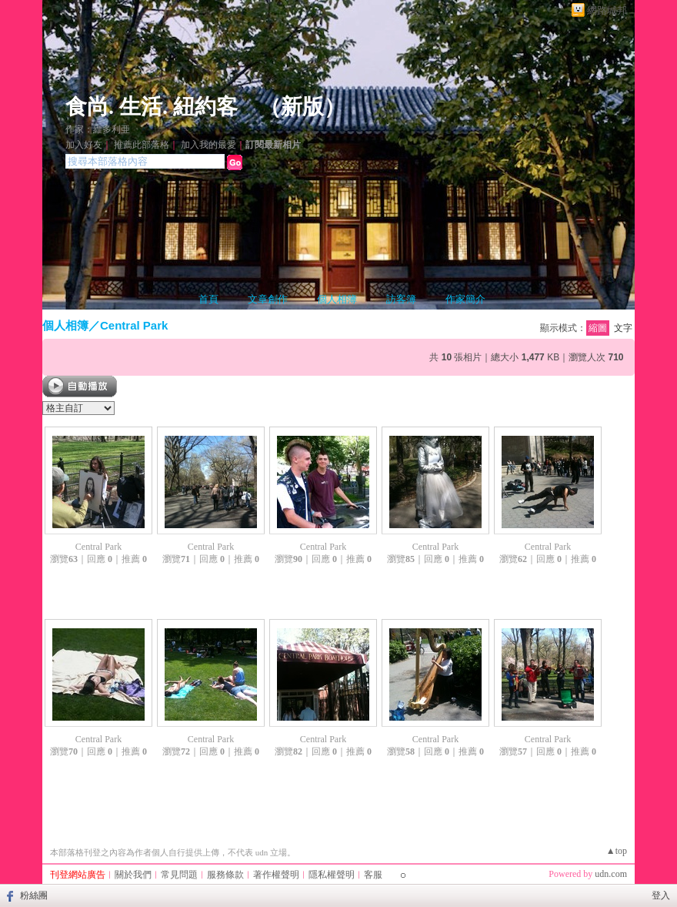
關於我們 (133, 874)
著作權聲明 (276, 874)
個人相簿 (337, 299)
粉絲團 (34, 895)
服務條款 (225, 874)
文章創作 (268, 299)
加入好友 (83, 144)
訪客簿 (401, 299)
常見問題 (179, 874)
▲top (616, 850)
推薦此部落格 (141, 144)
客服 (373, 874)
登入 (661, 895)
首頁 (208, 299)
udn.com (611, 874)
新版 (302, 107)
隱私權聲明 (331, 874)
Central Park (134, 325)
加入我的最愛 (208, 144)
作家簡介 (465, 299)
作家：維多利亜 (97, 129)
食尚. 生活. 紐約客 (151, 107)
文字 (623, 328)
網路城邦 (607, 10)
